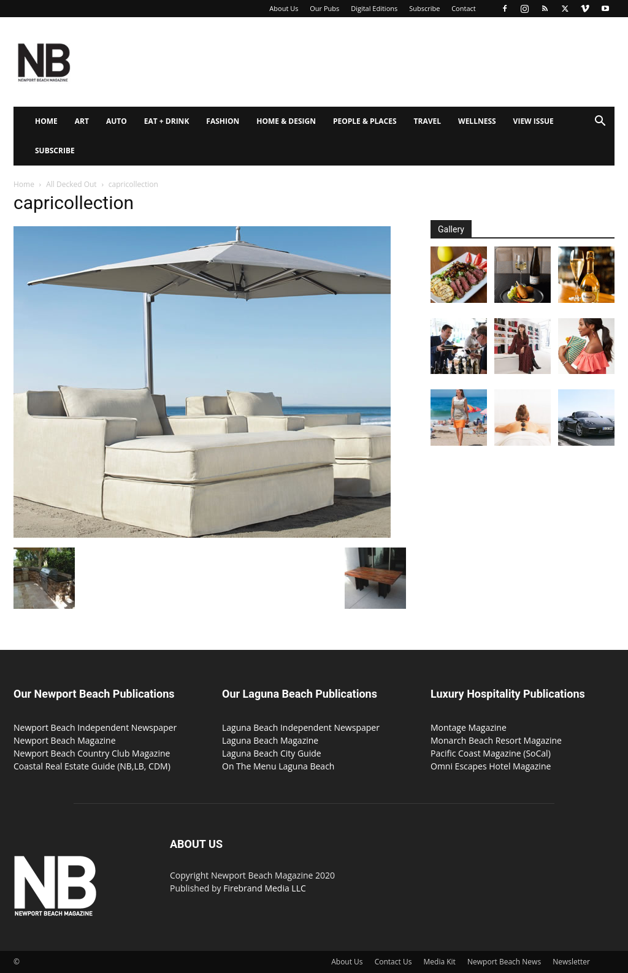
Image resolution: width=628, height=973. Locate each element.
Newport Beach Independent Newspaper (95, 727)
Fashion (222, 121)
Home (46, 121)
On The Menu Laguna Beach (278, 766)
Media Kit (440, 961)
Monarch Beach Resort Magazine (496, 740)
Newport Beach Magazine (64, 740)
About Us (283, 8)
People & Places (365, 121)
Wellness (477, 121)
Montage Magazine (469, 727)
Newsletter (571, 961)
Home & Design (286, 121)
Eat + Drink (167, 121)
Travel (427, 121)
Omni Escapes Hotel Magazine (491, 766)
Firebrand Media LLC (264, 888)
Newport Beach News (504, 961)
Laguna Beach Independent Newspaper (301, 727)
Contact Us (393, 961)
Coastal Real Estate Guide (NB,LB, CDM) (91, 766)
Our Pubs (324, 8)
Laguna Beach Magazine (270, 740)
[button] (600, 122)
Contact (463, 8)
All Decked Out (71, 184)
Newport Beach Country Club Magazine (91, 753)
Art (82, 121)
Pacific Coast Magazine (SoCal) (491, 753)
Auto (116, 121)
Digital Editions (374, 8)
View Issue (533, 121)
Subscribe (424, 8)
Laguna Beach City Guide (271, 753)
